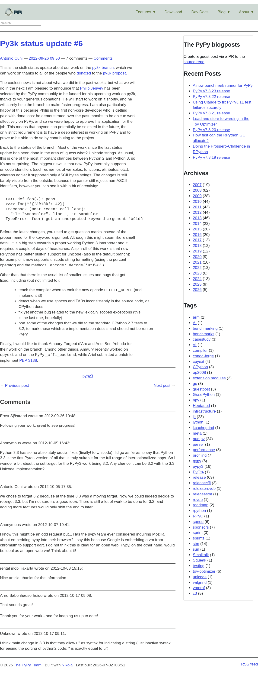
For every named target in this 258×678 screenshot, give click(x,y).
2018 (197, 245)
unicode (200, 577)
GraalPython (204, 394)
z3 (195, 593)
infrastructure (204, 411)
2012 (197, 212)
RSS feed (249, 664)
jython (198, 422)
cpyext (198, 361)
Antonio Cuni (11, 58)
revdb (198, 499)
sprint (198, 532)
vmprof (199, 588)
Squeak (199, 560)
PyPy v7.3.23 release (211, 91)
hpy (196, 400)
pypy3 (88, 376)
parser (198, 444)
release (199, 477)
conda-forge (203, 356)
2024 (197, 279)
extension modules (209, 378)
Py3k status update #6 (41, 43)
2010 (197, 201)
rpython (199, 510)
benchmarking (205, 328)
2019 (197, 251)
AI (195, 323)
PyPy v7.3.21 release (211, 113)
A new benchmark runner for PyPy (223, 85)
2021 (197, 262)
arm (196, 317)
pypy (197, 461)
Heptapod (201, 406)
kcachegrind (203, 428)
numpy (199, 439)
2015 (197, 229)
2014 (197, 223)
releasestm (202, 494)
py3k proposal (115, 73)
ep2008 (199, 372)
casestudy (202, 339)
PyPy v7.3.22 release (211, 96)
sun (196, 549)
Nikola (67, 665)
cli (195, 345)
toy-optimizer (204, 571)
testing (198, 566)
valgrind (200, 582)
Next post (162, 385)
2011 (197, 207)
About (244, 12)
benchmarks (203, 334)
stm (196, 544)
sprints (198, 538)
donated (84, 73)
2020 (197, 257)
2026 (197, 289)
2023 (197, 273)
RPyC (198, 516)
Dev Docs (199, 12)
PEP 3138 (28, 360)
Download (173, 12)
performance (204, 450)
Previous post (17, 385)
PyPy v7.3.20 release (211, 130)
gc (195, 383)
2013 (197, 218)
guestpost (201, 389)
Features (143, 12)
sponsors (201, 527)
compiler (200, 350)
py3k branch (103, 67)
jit (194, 417)
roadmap (200, 505)
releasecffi (202, 483)
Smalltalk (201, 555)
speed (198, 522)
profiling (200, 455)
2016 (197, 234)
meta (197, 433)
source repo (194, 62)
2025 (197, 284)
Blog (222, 12)
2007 (197, 185)
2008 (197, 190)
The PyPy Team (27, 665)
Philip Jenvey (91, 88)
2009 (197, 196)
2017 (197, 240)
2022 (197, 267)
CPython (200, 367)
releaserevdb (204, 488)
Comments (103, 58)
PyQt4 (198, 472)
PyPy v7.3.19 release (211, 157)
